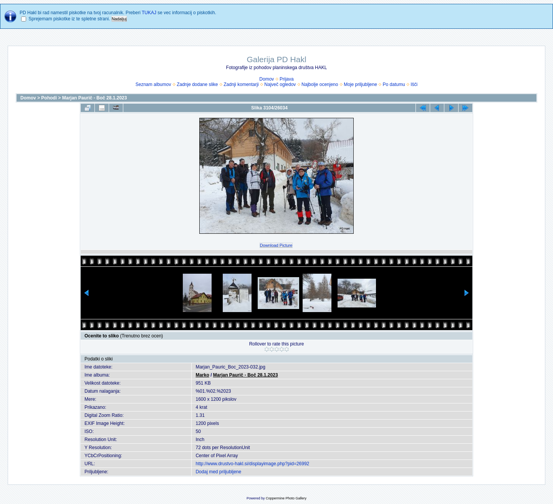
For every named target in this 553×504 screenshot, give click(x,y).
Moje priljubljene (360, 84)
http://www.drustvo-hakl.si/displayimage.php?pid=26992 (252, 463)
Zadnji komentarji (241, 84)
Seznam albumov (153, 84)
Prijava (287, 79)
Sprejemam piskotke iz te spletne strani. (69, 18)
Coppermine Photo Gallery (286, 498)
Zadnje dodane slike (197, 84)
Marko (202, 375)
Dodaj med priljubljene (218, 471)
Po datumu (394, 84)
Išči (414, 84)
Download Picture (276, 245)
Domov (266, 79)
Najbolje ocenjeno (319, 84)
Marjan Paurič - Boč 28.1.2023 (94, 98)
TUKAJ (149, 12)
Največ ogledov (280, 84)
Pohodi (49, 98)
